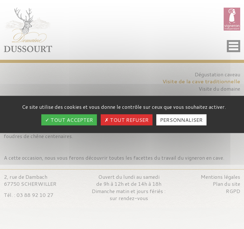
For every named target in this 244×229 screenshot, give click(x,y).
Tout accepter (69, 120)
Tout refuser (127, 120)
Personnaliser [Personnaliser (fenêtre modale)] (181, 120)
